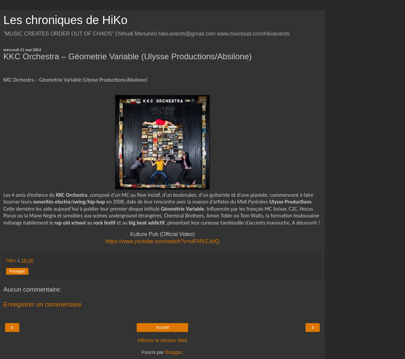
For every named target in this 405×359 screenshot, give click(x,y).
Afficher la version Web (162, 340)
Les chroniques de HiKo (65, 20)
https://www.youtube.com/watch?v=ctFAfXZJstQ (162, 241)
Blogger (173, 352)
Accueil (162, 327)
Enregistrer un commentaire (42, 304)
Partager (17, 271)
